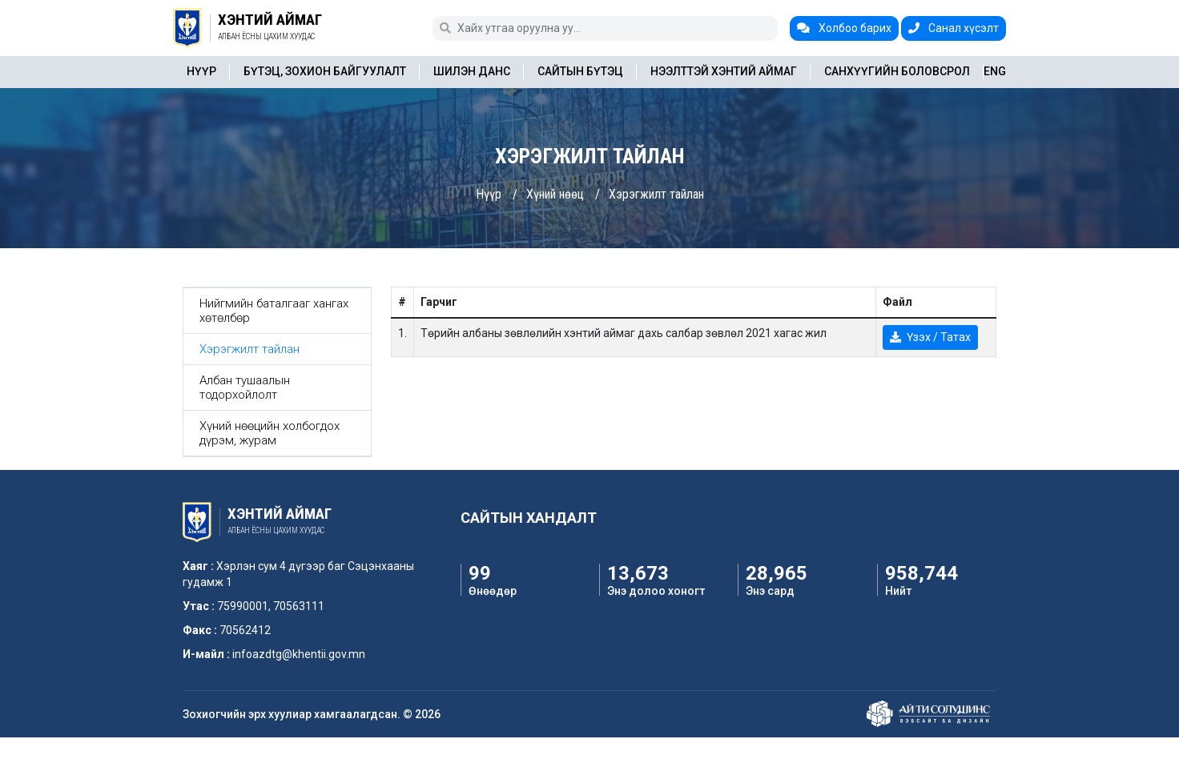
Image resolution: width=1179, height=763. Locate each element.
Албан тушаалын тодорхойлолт (244, 387)
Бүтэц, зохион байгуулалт (324, 71)
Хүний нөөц (555, 194)
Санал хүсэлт (953, 28)
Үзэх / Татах (930, 337)
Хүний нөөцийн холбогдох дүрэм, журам (269, 433)
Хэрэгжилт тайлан (656, 194)
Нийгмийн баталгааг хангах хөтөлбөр (273, 310)
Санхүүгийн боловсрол (897, 71)
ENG (995, 71)
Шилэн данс (471, 71)
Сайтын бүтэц (580, 71)
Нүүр (201, 71)
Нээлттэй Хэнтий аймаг (723, 71)
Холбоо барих (844, 28)
